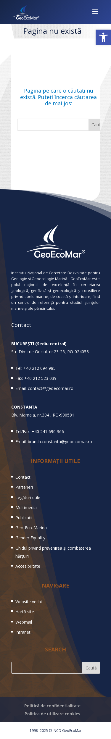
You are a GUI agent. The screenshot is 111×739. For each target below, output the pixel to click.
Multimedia (26, 507)
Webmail (23, 622)
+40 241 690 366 (48, 431)
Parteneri (24, 487)
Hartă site (24, 611)
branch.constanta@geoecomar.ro (60, 441)
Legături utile (27, 497)
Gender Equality (30, 537)
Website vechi (28, 601)
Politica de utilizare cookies (52, 714)
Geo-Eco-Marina (31, 527)
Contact (22, 477)
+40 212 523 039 (40, 378)
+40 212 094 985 (39, 368)
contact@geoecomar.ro (50, 388)
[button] (103, 37)
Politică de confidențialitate (52, 706)
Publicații (23, 517)
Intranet (22, 632)
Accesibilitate (27, 566)
